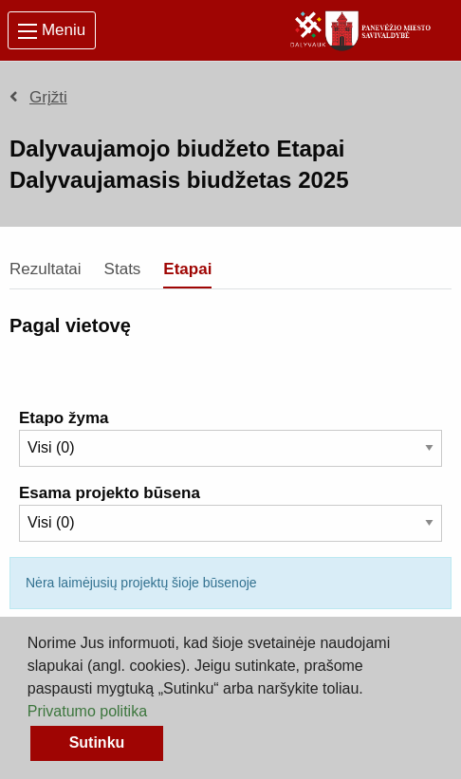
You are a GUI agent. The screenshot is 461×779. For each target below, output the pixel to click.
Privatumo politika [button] (87, 711)
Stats (122, 269)
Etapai (187, 269)
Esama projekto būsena (109, 493)
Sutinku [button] (97, 742)
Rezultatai (45, 269)
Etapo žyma (63, 418)
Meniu (51, 30)
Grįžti (38, 97)
